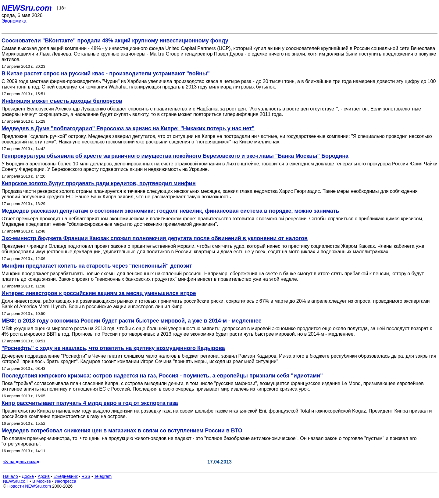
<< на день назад (21, 461)
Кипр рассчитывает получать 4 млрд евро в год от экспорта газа (90, 403)
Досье (28, 476)
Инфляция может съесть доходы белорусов (62, 101)
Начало (10, 476)
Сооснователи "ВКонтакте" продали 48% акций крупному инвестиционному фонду (115, 41)
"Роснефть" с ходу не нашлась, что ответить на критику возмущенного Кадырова (113, 348)
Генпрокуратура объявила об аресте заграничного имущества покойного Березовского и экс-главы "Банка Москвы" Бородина (175, 156)
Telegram (103, 476)
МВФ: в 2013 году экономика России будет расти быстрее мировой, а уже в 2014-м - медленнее (132, 321)
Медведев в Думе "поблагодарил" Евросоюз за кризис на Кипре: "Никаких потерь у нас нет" (128, 128)
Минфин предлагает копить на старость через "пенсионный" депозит (97, 266)
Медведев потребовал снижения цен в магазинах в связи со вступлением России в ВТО (122, 431)
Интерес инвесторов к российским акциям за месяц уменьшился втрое (99, 293)
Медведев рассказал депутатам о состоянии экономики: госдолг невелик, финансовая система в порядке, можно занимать (170, 211)
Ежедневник (66, 476)
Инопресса (66, 481)
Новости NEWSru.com (29, 486)
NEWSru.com (27, 8)
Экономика (14, 20)
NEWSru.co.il (15, 481)
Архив (44, 476)
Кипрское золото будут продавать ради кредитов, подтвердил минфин (99, 183)
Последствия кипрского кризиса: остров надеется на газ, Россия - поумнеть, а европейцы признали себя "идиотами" (162, 376)
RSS (85, 476)
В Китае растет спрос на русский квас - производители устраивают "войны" (106, 73)
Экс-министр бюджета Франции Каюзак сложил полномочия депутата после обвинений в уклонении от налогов (155, 238)
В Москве (41, 481)
